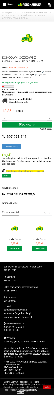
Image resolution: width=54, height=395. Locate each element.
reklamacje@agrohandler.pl (17, 313)
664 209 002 (10, 301)
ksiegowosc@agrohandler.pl (18, 317)
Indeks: (5, 67)
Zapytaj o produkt (11, 146)
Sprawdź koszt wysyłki (18, 102)
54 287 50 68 (10, 290)
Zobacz (6, 175)
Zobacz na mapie (13, 356)
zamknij (47, 387)
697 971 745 (14, 137)
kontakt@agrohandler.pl (15, 309)
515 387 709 (10, 280)
